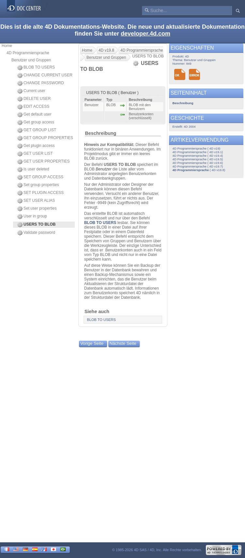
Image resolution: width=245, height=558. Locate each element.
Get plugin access (35, 146)
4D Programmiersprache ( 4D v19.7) (198, 166)
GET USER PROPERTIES (43, 161)
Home (7, 45)
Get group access (35, 122)
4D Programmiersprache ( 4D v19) (197, 148)
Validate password (36, 232)
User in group (32, 216)
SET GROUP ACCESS (40, 177)
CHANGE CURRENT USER (44, 75)
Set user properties (36, 208)
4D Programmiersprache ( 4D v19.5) (198, 159)
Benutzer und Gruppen (31, 60)
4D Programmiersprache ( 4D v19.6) (198, 163)
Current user (31, 91)
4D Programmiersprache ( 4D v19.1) (198, 152)
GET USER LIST (35, 153)
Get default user (34, 114)
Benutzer (103, 169)
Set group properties (38, 185)
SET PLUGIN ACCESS (40, 193)
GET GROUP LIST (36, 130)
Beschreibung (100, 133)
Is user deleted (33, 169)
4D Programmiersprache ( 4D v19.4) (198, 155)
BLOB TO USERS (36, 67)
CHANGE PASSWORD (40, 83)
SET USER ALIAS (36, 200)
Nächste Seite (123, 343)
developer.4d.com (145, 33)
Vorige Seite (91, 343)
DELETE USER (34, 99)
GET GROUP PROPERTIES (45, 138)
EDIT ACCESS (33, 106)
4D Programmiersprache (28, 53)
